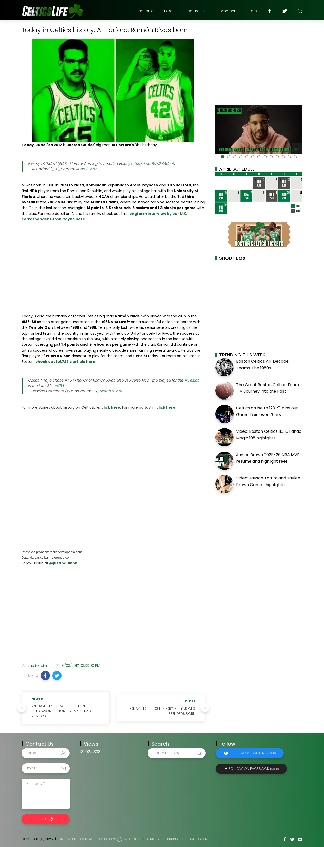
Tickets (170, 10)
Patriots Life (155, 839)
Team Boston (196, 839)
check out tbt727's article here (65, 361)
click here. (166, 407)
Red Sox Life (133, 839)
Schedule (145, 10)
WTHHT (72, 839)
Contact (87, 839)
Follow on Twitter (253, 753)
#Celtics (191, 380)
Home (61, 839)
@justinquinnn (62, 563)
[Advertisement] (113, 619)
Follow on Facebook (254, 768)
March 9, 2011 (110, 390)
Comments (227, 10)
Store (252, 10)
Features (196, 10)
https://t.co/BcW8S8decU (153, 163)
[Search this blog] (176, 753)
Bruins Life (175, 839)
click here (110, 407)
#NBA (59, 385)
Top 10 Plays (106, 839)
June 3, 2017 (86, 168)
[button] (45, 675)
